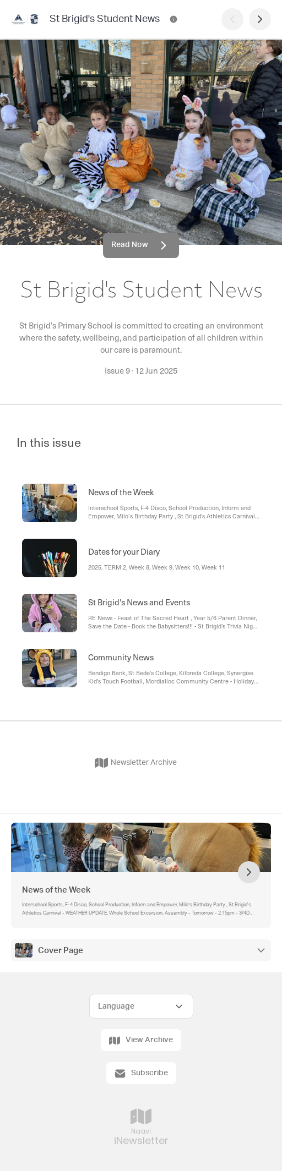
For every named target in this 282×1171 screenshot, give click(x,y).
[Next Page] (260, 19)
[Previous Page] (232, 19)
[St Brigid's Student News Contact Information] (173, 19)
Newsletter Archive (136, 762)
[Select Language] (141, 1006)
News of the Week (56, 890)
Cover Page (60, 950)
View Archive (141, 1040)
